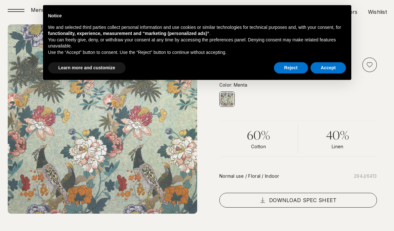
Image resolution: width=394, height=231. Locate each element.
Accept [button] (328, 67)
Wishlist (377, 12)
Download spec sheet (298, 200)
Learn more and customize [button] (86, 67)
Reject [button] (291, 67)
